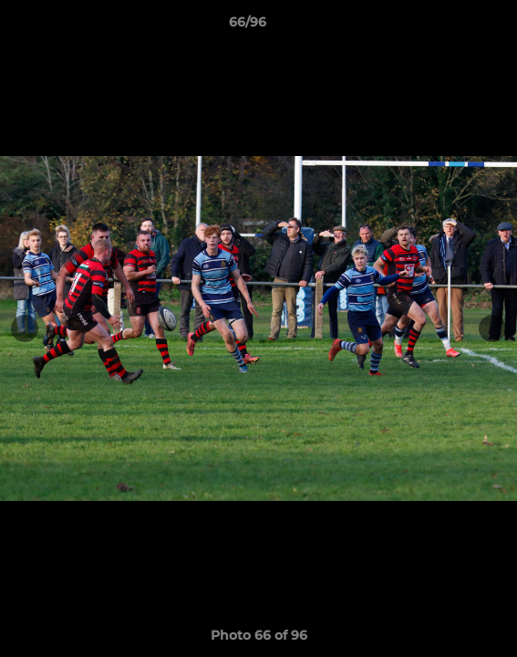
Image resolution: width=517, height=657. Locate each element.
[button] (451, 26)
